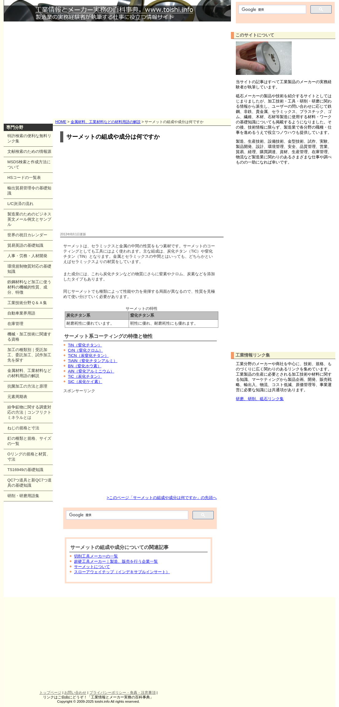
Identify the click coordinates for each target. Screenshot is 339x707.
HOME (60, 122)
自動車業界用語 (21, 313)
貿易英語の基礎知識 (25, 245)
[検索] (126, 515)
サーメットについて (92, 566)
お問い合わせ (75, 692)
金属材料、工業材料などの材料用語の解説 (106, 122)
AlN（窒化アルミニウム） (91, 371)
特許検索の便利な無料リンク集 (29, 138)
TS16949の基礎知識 (25, 469)
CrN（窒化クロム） (85, 350)
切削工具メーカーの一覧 (96, 556)
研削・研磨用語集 (23, 495)
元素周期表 (17, 396)
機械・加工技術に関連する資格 (29, 337)
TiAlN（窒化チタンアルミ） (92, 360)
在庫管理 (15, 323)
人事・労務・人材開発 (27, 255)
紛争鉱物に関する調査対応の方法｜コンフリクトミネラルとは (29, 412)
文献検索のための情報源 (29, 151)
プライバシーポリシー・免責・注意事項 (122, 692)
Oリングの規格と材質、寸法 (28, 457)
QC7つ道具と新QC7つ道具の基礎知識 (29, 483)
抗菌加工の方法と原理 (27, 386)
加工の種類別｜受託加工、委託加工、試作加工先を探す (29, 354)
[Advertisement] (117, 67)
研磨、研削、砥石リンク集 (260, 398)
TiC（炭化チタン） (85, 376)
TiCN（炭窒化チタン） (88, 355)
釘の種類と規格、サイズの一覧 (29, 441)
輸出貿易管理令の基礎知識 (29, 190)
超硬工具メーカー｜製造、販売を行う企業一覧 (116, 561)
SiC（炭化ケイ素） (85, 381)
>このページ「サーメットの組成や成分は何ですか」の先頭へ (162, 497)
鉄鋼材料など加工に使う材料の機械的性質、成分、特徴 (29, 287)
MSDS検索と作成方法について (29, 164)
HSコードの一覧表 (24, 177)
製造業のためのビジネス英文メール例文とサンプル (29, 219)
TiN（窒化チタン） (85, 345)
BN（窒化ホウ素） (84, 366)
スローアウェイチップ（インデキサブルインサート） (122, 572)
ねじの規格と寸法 (23, 428)
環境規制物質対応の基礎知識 (29, 269)
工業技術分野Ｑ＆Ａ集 (27, 302)
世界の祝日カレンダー (27, 235)
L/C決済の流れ (20, 203)
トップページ (50, 692)
